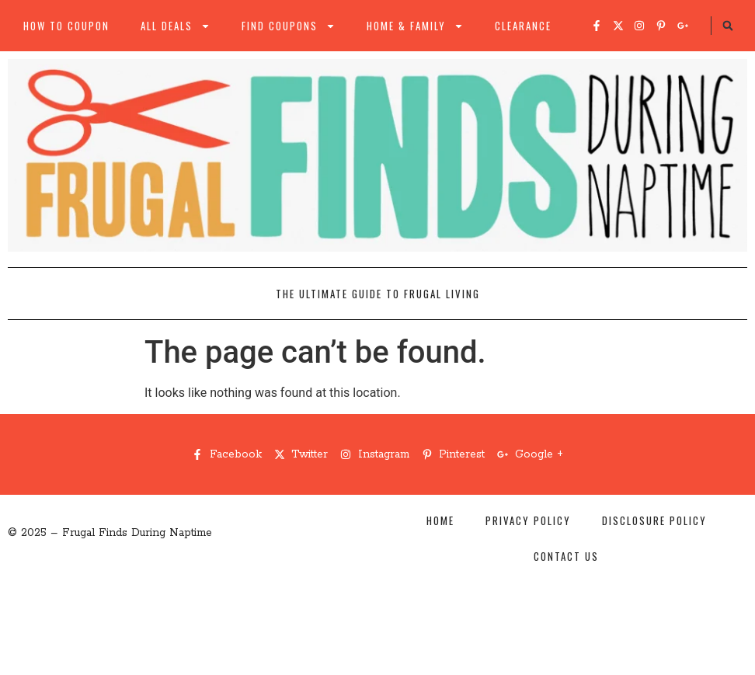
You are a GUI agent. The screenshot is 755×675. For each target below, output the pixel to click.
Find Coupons (289, 26)
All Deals (175, 26)
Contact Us (566, 556)
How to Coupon (66, 25)
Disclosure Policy (654, 520)
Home (440, 520)
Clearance (523, 25)
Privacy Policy (528, 520)
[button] (727, 25)
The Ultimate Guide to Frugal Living (378, 293)
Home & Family (415, 26)
